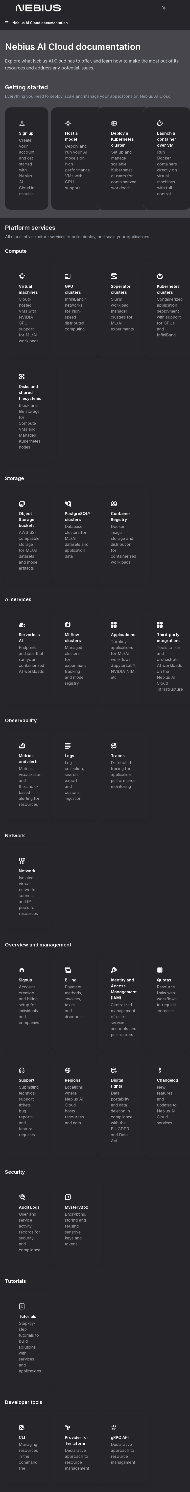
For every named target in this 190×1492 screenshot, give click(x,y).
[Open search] (155, 8)
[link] (26, 158)
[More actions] (171, 7)
